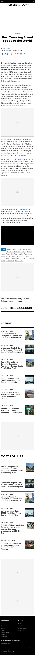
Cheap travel (5, 259)
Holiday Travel (24, 256)
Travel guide (18, 254)
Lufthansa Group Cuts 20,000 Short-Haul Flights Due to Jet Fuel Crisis (11, 380)
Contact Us (20, 626)
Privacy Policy (21, 630)
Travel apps (13, 256)
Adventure (10, 261)
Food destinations (14, 252)
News (17, 33)
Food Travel (26, 250)
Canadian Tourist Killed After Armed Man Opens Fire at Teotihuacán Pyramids (10, 395)
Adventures (19, 261)
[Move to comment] (24, 54)
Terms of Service (22, 628)
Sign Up (30, 647)
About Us (20, 623)
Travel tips (9, 254)
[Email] (20, 54)
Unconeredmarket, (17, 159)
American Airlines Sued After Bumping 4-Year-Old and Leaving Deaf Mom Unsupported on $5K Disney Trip (12, 529)
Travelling (4, 256)
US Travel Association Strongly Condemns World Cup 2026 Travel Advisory (11, 336)
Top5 (2, 630)
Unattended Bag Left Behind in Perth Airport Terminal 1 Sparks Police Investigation (12, 350)
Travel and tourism (18, 259)
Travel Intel (4, 636)
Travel (23, 252)
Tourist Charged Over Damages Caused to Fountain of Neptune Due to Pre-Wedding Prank (12, 365)
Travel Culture (5, 632)
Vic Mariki (6, 48)
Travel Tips (4, 634)
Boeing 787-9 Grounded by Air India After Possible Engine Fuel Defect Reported (11, 546)
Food (9, 250)
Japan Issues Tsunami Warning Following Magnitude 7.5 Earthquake (11, 410)
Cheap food (16, 250)
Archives (3, 623)
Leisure (3, 628)
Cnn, (11, 85)
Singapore (23, 209)
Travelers (27, 254)
